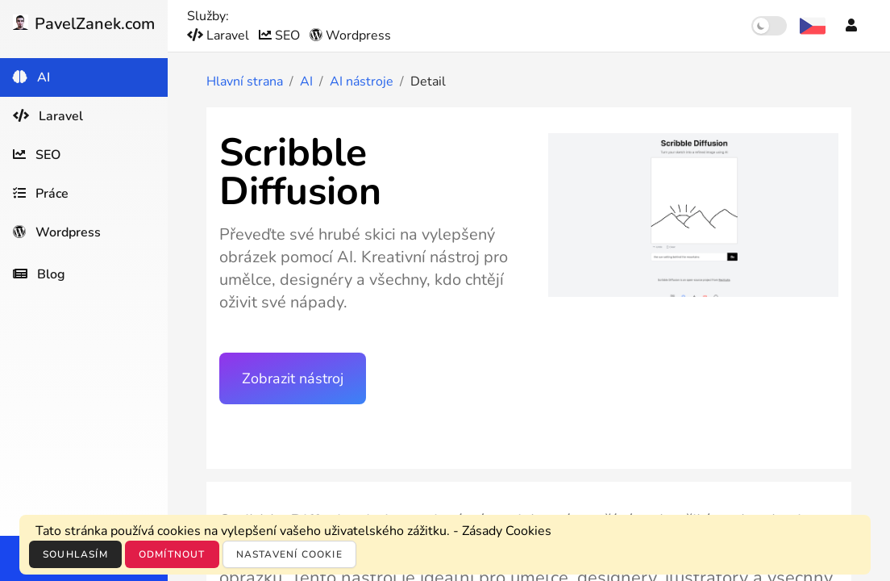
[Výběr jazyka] (812, 25)
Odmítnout (172, 554)
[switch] (769, 26)
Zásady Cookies (506, 531)
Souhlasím (75, 554)
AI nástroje (361, 81)
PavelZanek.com (84, 24)
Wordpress (350, 35)
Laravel (219, 35)
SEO (281, 35)
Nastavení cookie (289, 554)
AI (306, 81)
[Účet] (851, 25)
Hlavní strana (244, 81)
